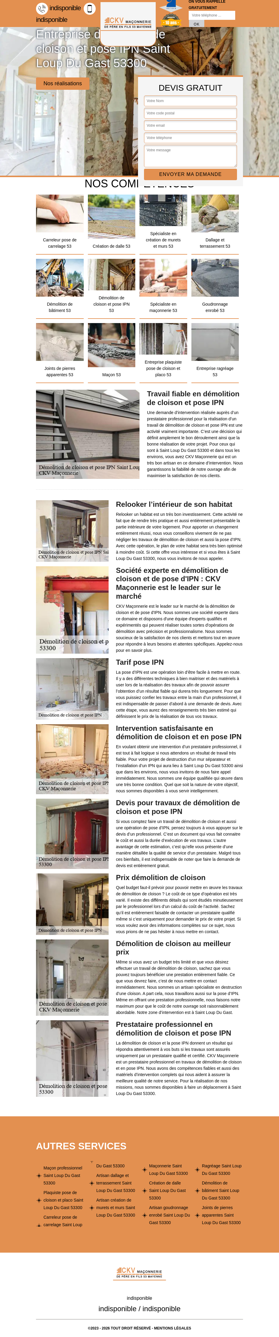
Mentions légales (172, 1328)
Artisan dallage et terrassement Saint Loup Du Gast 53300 (115, 1183)
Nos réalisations (63, 83)
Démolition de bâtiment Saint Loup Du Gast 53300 (220, 1190)
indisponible (58, 8)
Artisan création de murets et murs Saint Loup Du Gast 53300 (115, 1208)
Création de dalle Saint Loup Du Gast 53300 (167, 1190)
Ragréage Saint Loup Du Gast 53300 (222, 1169)
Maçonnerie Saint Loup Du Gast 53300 (168, 1169)
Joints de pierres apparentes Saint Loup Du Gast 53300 (221, 1215)
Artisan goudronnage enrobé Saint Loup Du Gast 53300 (169, 1215)
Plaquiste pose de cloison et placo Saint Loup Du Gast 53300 (63, 1200)
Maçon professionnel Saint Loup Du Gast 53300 (63, 1175)
